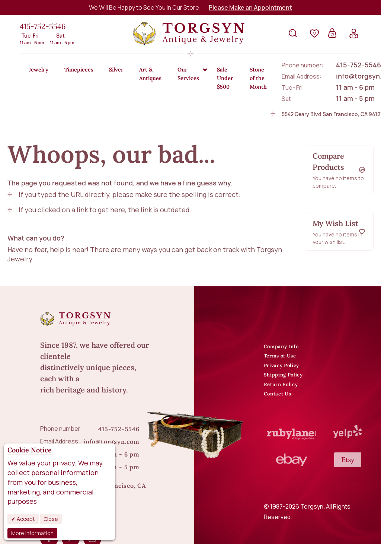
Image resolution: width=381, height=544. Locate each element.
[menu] (190, 74)
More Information (32, 533)
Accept (25, 518)
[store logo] (188, 33)
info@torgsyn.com (111, 421)
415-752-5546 (43, 26)
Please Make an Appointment (250, 7)
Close (51, 518)
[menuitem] (40, 70)
